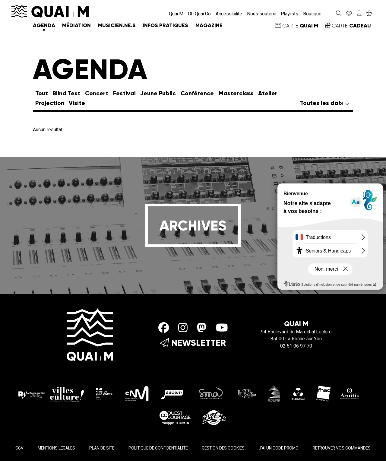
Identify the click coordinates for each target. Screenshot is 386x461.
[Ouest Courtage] (175, 417)
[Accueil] (50, 11)
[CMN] (137, 393)
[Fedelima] (274, 393)
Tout (41, 94)
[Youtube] (222, 327)
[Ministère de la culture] (104, 393)
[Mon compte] (359, 14)
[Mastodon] (201, 327)
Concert (96, 94)
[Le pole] (246, 393)
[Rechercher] (338, 14)
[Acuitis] (349, 393)
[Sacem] (173, 393)
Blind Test (66, 94)
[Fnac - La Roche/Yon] (323, 393)
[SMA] (211, 393)
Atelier (267, 94)
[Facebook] (163, 327)
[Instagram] (183, 327)
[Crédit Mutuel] (298, 393)
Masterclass (236, 94)
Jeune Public (158, 94)
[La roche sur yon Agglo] (51, 393)
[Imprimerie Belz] (214, 417)
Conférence (197, 94)
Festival (124, 94)
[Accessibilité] (349, 14)
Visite (77, 103)
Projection (49, 103)
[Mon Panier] (369, 14)
